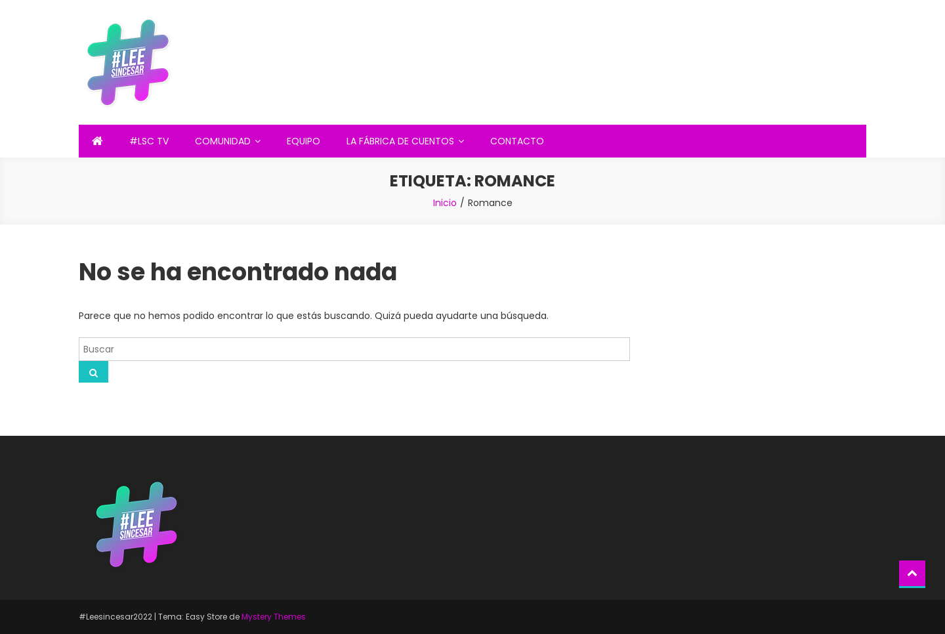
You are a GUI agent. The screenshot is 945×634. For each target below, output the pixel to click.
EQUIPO (303, 141)
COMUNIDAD (223, 141)
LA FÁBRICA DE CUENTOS (400, 141)
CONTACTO (517, 141)
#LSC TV (149, 141)
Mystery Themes (274, 616)
